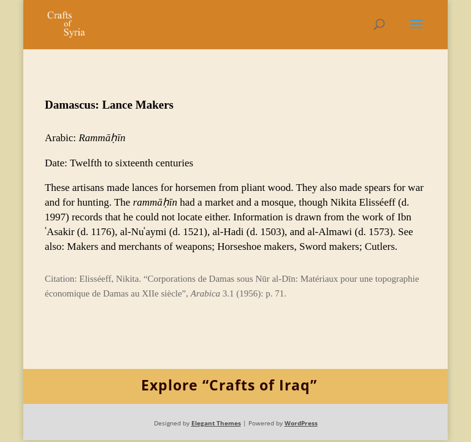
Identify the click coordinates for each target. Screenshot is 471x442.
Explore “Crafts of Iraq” (229, 385)
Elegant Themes (216, 423)
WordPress (301, 423)
